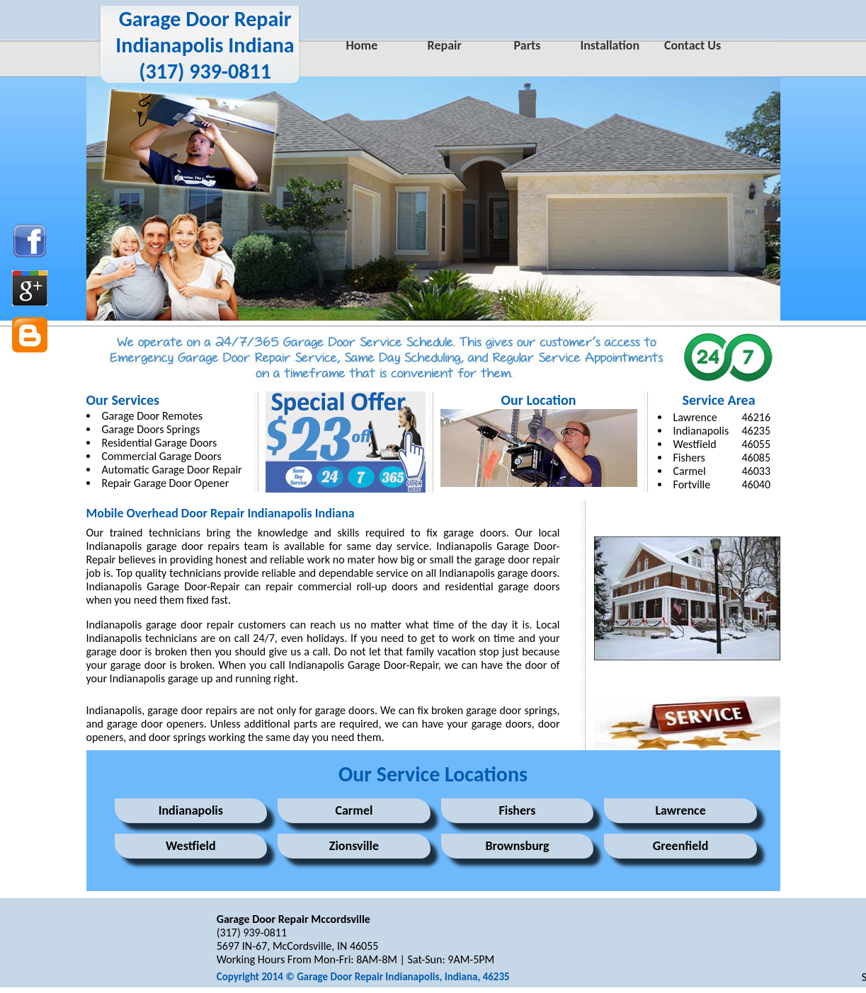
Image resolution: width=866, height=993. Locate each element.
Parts (527, 45)
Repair (445, 45)
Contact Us (692, 45)
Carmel (353, 810)
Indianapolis (701, 430)
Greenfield (680, 846)
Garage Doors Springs (151, 429)
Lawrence (695, 417)
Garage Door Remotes (152, 416)
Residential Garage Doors (159, 442)
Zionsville (354, 846)
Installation (609, 45)
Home (362, 45)
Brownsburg (517, 846)
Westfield (695, 444)
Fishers (689, 457)
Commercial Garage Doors (162, 456)
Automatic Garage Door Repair (172, 469)
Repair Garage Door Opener (165, 483)
